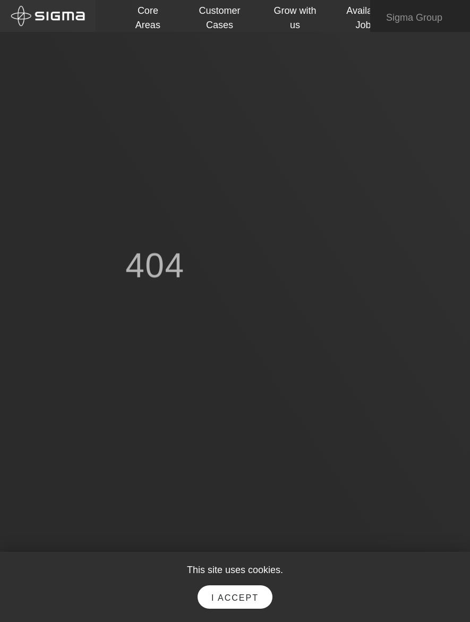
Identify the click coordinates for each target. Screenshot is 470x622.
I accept (235, 597)
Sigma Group (421, 18)
